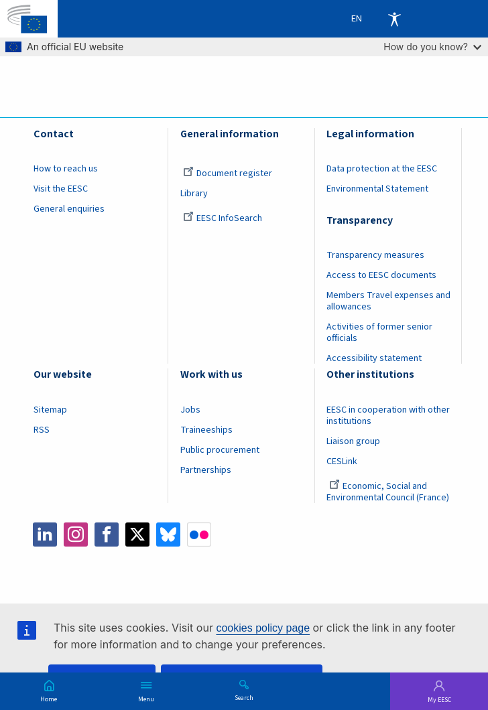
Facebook (107, 534)
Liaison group (353, 441)
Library (194, 193)
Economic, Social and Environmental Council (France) (388, 492)
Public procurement (219, 450)
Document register (227, 173)
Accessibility (394, 19)
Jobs (190, 410)
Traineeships (206, 430)
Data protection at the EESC (381, 168)
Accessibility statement (374, 358)
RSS (42, 430)
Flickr (199, 534)
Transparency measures (375, 255)
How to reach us (66, 168)
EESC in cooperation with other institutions (388, 415)
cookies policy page (263, 628)
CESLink (341, 461)
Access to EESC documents (381, 275)
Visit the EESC (61, 189)
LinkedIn (45, 534)
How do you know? (432, 46)
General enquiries (69, 209)
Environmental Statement (377, 189)
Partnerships (205, 470)
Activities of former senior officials (379, 332)
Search (244, 697)
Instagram (76, 534)
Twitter (137, 534)
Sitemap (50, 410)
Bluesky (168, 534)
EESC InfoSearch (222, 218)
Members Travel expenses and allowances (388, 301)
